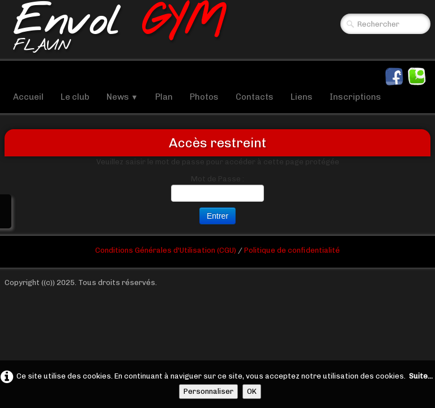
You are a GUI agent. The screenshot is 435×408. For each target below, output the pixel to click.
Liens (302, 97)
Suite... (421, 376)
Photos (204, 97)
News (122, 97)
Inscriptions (355, 97)
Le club (75, 97)
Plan (164, 97)
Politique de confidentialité (292, 250)
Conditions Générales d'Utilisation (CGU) (166, 250)
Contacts (255, 97)
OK (252, 391)
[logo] (119, 30)
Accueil (28, 97)
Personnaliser (208, 391)
